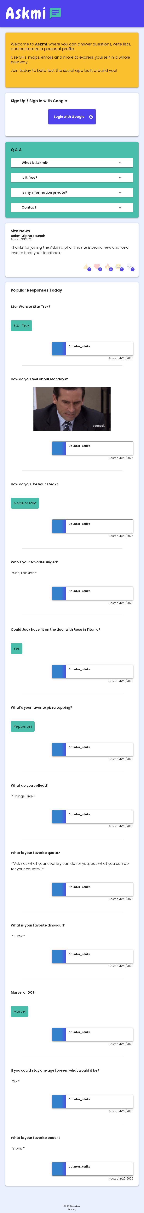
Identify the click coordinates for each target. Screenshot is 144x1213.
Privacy (72, 1209)
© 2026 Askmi (72, 1206)
